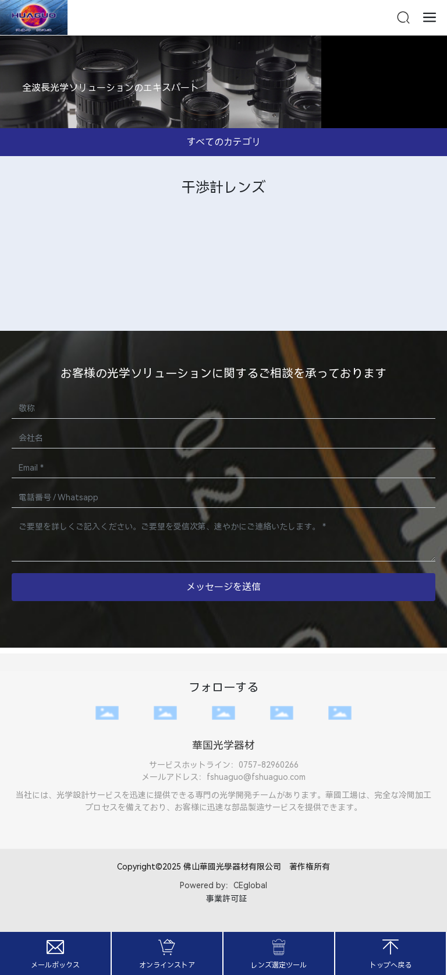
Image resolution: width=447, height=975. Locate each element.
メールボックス (55, 965)
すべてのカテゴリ (223, 141)
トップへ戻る (390, 965)
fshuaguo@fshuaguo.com (256, 777)
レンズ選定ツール (279, 965)
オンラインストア (167, 965)
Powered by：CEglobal (223, 885)
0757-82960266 (269, 764)
